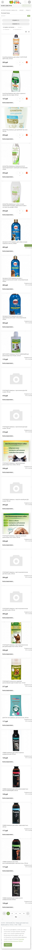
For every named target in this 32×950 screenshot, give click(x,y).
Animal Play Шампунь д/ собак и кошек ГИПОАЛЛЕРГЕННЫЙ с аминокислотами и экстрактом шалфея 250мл (14, 205)
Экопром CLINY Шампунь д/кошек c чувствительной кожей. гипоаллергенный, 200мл (14, 318)
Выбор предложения (8, 66)
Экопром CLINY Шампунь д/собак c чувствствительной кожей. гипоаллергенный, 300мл (15, 280)
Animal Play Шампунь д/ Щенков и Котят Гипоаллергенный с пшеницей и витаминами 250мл (14, 167)
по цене (20, 27)
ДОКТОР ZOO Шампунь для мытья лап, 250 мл (15, 717)
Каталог (21, 10)
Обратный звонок (26, 5)
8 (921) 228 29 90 (6, 5)
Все (16, 917)
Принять (7, 944)
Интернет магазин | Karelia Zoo (9, 10)
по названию (6, 29)
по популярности (17, 29)
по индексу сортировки (8, 27)
